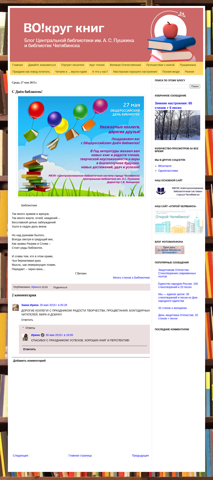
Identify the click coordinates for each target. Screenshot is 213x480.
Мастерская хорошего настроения (135, 71)
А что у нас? (100, 71)
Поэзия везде (170, 71)
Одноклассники (168, 170)
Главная (17, 64)
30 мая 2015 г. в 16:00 (59, 335)
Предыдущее (140, 455)
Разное (189, 71)
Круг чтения (97, 64)
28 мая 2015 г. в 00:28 (53, 305)
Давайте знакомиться (42, 64)
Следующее (20, 455)
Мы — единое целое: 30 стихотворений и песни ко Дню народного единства (178, 297)
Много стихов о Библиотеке (131, 277)
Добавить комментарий (29, 360)
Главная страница (80, 455)
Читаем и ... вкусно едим (71, 71)
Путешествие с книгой (160, 64)
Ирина (35, 287)
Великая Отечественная (125, 64)
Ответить (27, 319)
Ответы (30, 327)
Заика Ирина (29, 305)
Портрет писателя (72, 64)
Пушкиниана (188, 64)
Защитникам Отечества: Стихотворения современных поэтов (177, 273)
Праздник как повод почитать (31, 71)
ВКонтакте (165, 165)
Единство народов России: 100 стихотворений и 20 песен (178, 285)
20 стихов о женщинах (172, 308)
